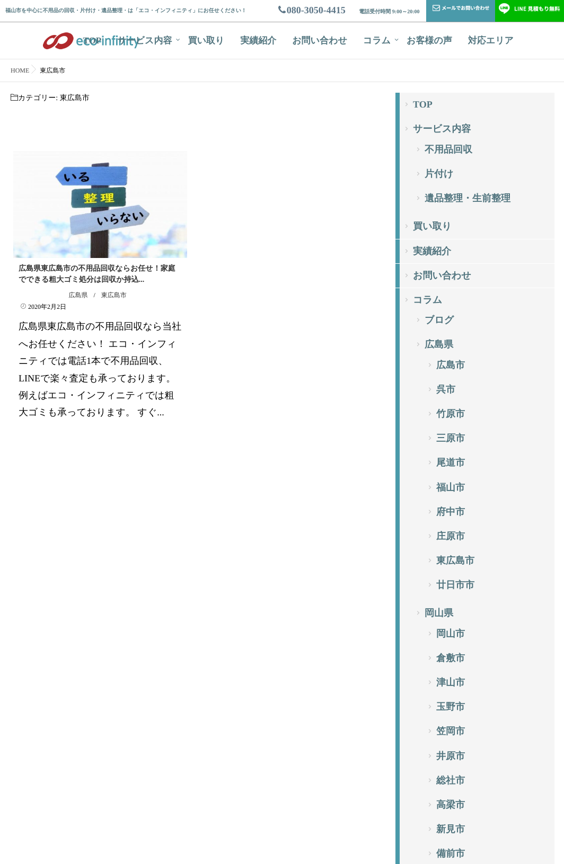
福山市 (450, 487)
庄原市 (450, 536)
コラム (377, 40)
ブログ (439, 320)
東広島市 (114, 295)
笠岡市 (450, 731)
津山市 (450, 682)
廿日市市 (455, 585)
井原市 (450, 756)
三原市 (450, 438)
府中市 (450, 511)
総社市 (450, 780)
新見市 (450, 829)
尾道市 (450, 462)
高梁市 (450, 804)
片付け (439, 173)
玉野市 (450, 706)
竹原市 (450, 413)
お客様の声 (429, 40)
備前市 (450, 853)
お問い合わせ (319, 40)
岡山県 (439, 613)
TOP (92, 40)
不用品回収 (448, 149)
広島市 (450, 365)
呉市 (445, 389)
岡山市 (450, 633)
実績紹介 (258, 40)
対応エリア (491, 40)
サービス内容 (144, 40)
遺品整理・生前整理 (467, 198)
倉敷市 (450, 658)
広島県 (77, 295)
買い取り (206, 40)
